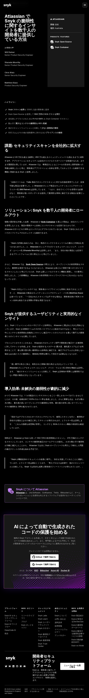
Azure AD (55, 570)
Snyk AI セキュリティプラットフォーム (11, 618)
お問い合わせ (60, 619)
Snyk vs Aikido (77, 645)
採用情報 (58, 626)
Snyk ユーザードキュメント (44, 623)
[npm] (20, 666)
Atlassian (20, 492)
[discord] (24, 666)
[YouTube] (9, 666)
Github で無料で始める (44, 557)
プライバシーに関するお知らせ (37, 690)
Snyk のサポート (44, 629)
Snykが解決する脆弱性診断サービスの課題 (77, 633)
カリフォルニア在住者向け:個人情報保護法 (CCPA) (71, 690)
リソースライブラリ (27, 616)
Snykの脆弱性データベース (77, 626)
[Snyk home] (7, 5)
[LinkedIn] (13, 666)
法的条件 (26, 690)
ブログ (24, 621)
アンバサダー (60, 635)
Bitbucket (44, 570)
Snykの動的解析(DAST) (77, 640)
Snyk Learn (43, 619)
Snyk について (61, 615)
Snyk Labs (42, 615)
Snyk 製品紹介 (77, 615)
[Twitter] (6, 666)
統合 (6, 633)
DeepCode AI (10, 630)
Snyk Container (59, 47)
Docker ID (65, 570)
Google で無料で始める (44, 564)
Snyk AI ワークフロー (11, 625)
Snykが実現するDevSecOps (77, 620)
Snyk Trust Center (42, 645)
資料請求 (58, 622)
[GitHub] (17, 666)
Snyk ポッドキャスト (27, 626)
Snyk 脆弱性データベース (44, 635)
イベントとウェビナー (61, 630)
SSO (36, 570)
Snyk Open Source (61, 42)
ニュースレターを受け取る (72, 666)
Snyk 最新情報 (44, 640)
